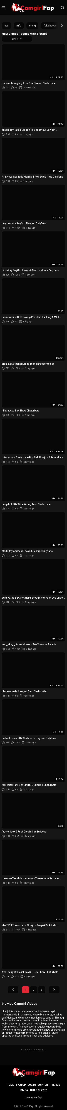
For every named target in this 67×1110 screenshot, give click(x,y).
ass (6, 25)
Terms (55, 1084)
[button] (58, 26)
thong (32, 25)
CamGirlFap (27, 1106)
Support (44, 1084)
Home (10, 1084)
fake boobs (50, 25)
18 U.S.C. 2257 (38, 1090)
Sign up (21, 1084)
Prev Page (13, 989)
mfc (18, 25)
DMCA (24, 1090)
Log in (32, 1084)
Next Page (54, 989)
